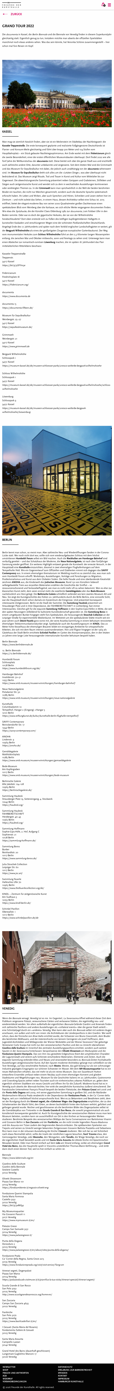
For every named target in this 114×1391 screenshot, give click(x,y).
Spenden (62, 1373)
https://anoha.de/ (11, 745)
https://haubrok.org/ (12, 805)
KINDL (96, 623)
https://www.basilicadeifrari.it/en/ (19, 1321)
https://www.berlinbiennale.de (17, 644)
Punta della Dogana (16, 1092)
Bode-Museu (97, 591)
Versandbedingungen (15, 1381)
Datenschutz (65, 1367)
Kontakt (62, 1376)
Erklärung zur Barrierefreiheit (75, 1370)
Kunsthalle (24, 567)
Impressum (63, 1379)
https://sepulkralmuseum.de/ (17, 327)
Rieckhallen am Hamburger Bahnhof (85, 558)
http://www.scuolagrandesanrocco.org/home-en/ (27, 1294)
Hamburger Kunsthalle (71, 1381)
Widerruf (8, 1379)
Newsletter (9, 1367)
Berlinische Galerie (47, 594)
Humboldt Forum (24, 558)
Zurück (12, 14)
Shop (5, 1370)
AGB (5, 1376)
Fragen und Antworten (16, 1373)
